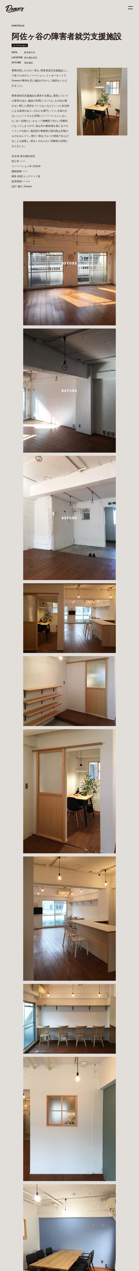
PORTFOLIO (18, 25)
